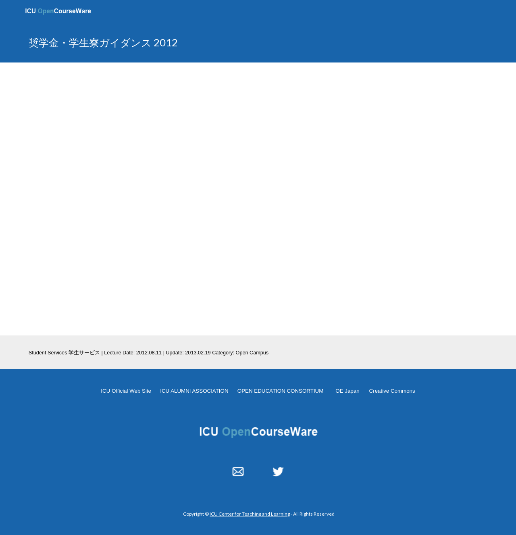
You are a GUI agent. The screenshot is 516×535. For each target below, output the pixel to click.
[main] (178, 42)
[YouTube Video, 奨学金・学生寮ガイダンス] (258, 198)
